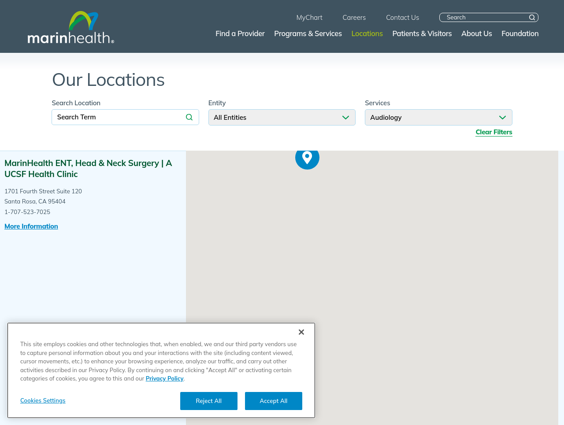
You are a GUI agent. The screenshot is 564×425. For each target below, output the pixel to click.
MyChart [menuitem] (310, 17)
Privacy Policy (165, 385)
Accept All (274, 407)
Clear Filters (493, 132)
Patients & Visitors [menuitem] (422, 33)
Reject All (209, 407)
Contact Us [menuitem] (402, 17)
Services (377, 103)
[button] (307, 157)
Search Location (76, 103)
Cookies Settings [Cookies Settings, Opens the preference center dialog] (43, 406)
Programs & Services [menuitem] (307, 33)
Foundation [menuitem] (519, 33)
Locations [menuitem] (366, 33)
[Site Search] (532, 17)
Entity (217, 103)
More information (31, 226)
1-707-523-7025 (27, 211)
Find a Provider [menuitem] (239, 33)
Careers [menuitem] (354, 17)
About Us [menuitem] (476, 33)
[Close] (301, 339)
